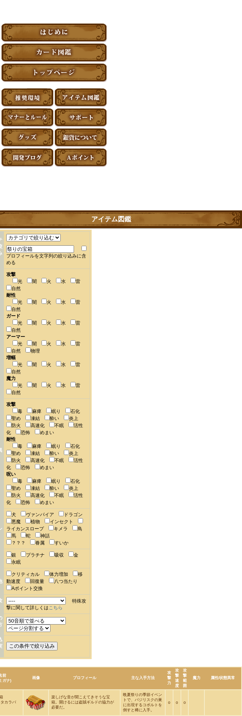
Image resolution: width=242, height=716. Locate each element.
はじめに (54, 33)
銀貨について (81, 137)
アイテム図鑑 (81, 97)
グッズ (27, 137)
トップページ (54, 73)
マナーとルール (27, 117)
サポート (81, 117)
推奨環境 (27, 97)
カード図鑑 (54, 53)
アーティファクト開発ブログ (27, 157)
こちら (56, 607)
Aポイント (81, 157)
